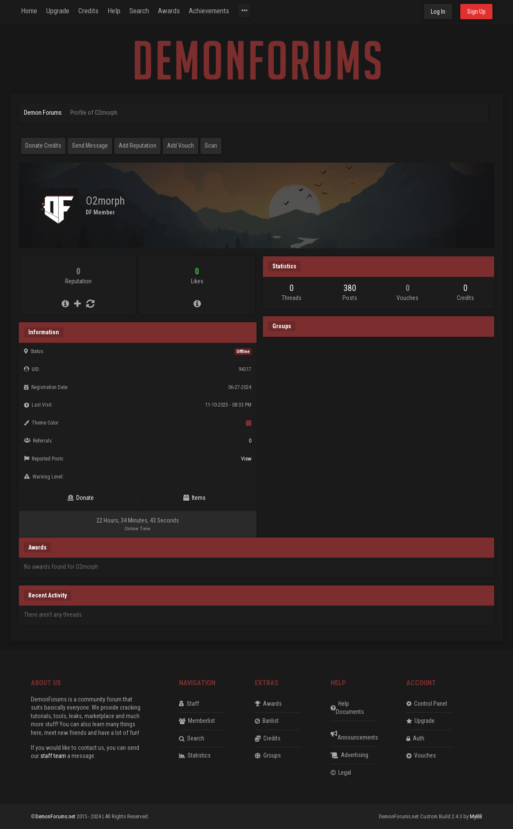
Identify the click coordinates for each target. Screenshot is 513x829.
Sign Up (476, 11)
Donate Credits (43, 145)
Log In (438, 11)
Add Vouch (180, 145)
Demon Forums (43, 112)
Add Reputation (137, 145)
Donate (81, 497)
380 (349, 288)
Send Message (90, 145)
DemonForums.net (56, 816)
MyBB (476, 816)
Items (194, 497)
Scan (211, 145)
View (246, 459)
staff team (53, 755)
